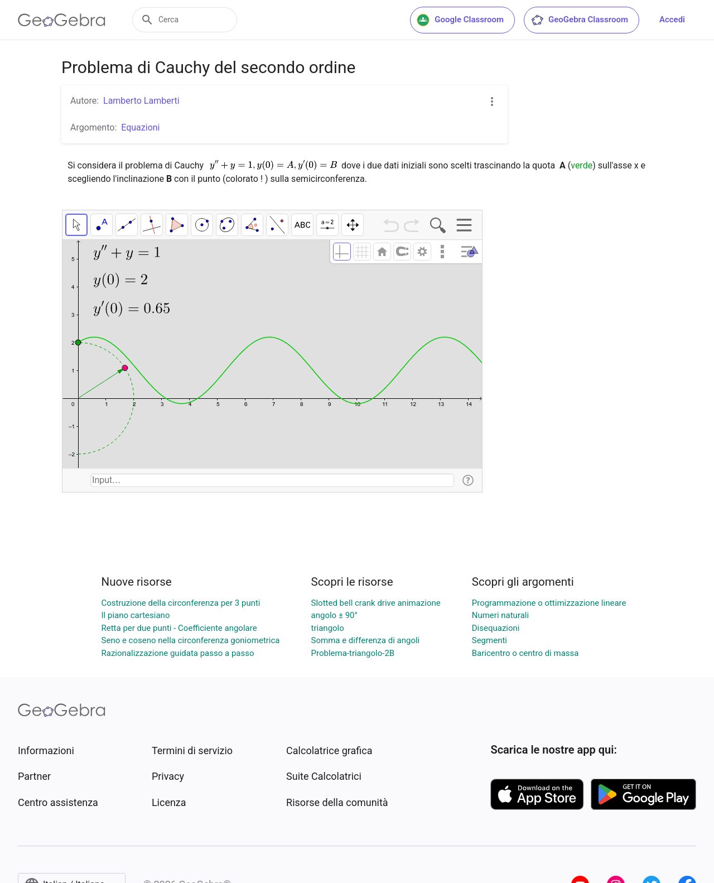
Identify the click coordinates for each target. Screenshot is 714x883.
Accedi (672, 20)
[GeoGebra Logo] (61, 20)
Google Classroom (460, 20)
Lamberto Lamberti (141, 100)
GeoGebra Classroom (579, 20)
